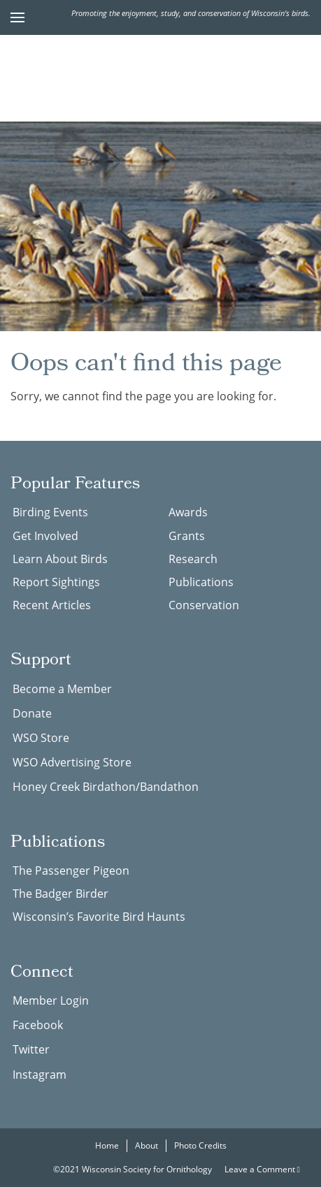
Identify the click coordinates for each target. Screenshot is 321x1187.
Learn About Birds (60, 559)
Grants (187, 536)
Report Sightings (56, 582)
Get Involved (45, 536)
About (146, 1145)
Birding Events (50, 512)
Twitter (31, 1049)
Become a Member (62, 689)
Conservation (204, 605)
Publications (201, 582)
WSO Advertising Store (72, 762)
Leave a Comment (262, 1169)
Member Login (51, 1000)
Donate (32, 713)
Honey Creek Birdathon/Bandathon (106, 786)
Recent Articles (52, 605)
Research (193, 559)
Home (107, 1145)
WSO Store (41, 737)
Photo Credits (200, 1145)
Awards (188, 512)
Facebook (38, 1025)
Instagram (39, 1074)
